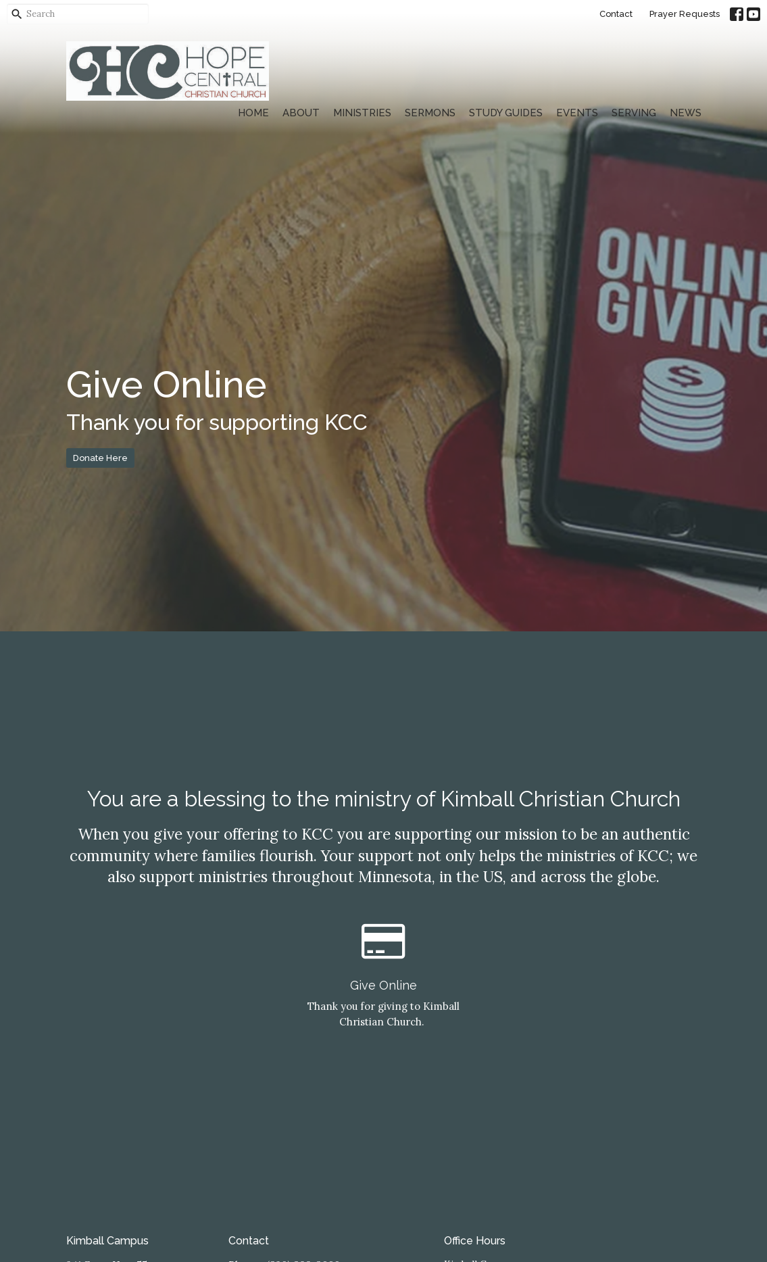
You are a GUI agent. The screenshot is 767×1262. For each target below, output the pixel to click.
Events (577, 113)
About (301, 113)
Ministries (362, 113)
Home (253, 113)
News (685, 113)
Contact (616, 14)
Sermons (430, 113)
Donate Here (100, 458)
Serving (634, 113)
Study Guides (506, 113)
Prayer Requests (684, 14)
